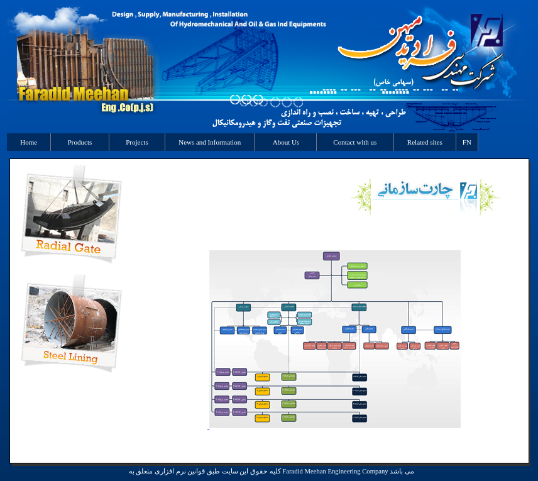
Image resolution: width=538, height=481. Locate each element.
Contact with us (355, 142)
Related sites (424, 142)
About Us (285, 142)
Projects (137, 142)
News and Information (210, 142)
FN (467, 142)
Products (79, 142)
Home (28, 142)
